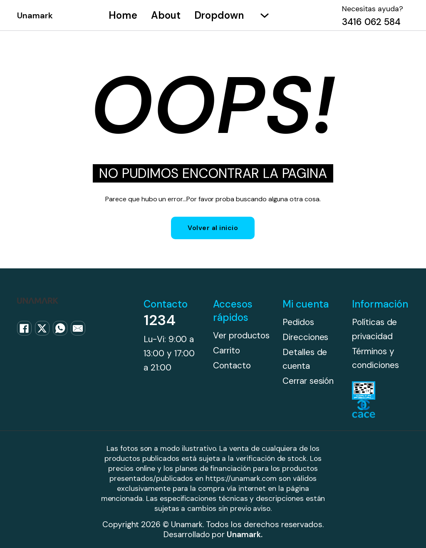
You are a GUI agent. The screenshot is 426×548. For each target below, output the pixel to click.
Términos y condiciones (375, 358)
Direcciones (305, 337)
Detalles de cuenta (304, 359)
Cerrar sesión (308, 380)
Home (123, 15)
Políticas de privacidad (374, 329)
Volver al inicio (213, 227)
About (166, 15)
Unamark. (245, 534)
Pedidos (298, 322)
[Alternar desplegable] (264, 15)
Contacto (232, 365)
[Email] (78, 328)
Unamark (35, 15)
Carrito (226, 350)
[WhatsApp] (60, 328)
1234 (160, 320)
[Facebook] (24, 328)
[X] (42, 328)
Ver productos (241, 335)
